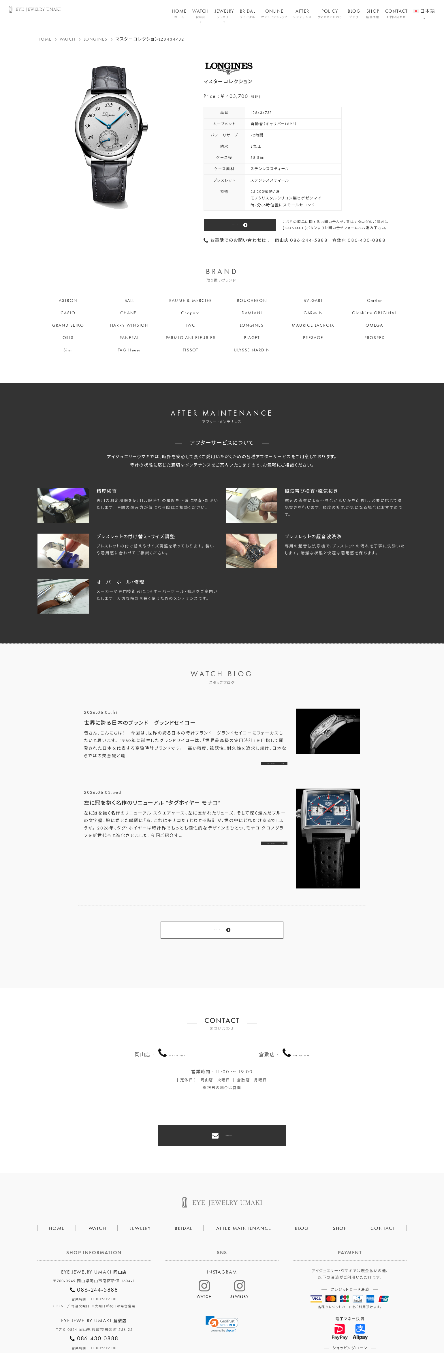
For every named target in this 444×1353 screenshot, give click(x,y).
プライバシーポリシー (194, 1328)
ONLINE (274, 13)
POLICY (329, 13)
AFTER (302, 13)
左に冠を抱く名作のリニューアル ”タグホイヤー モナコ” (152, 806)
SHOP (372, 13)
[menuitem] (424, 7)
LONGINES (95, 39)
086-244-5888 (177, 1026)
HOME (179, 13)
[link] (222, 1282)
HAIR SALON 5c (244, 1328)
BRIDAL (248, 13)
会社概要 (151, 1328)
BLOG (354, 13)
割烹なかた (285, 1328)
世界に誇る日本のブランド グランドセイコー (140, 723)
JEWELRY (224, 13)
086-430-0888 (301, 1026)
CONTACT (396, 13)
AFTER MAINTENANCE (243, 1187)
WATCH (200, 13)
